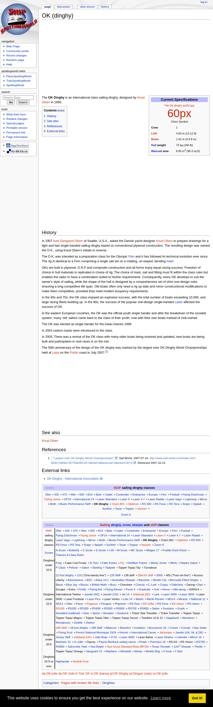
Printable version (16, 127)
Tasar (118, 508)
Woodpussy (63, 622)
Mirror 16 (196, 637)
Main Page (13, 46)
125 (79, 575)
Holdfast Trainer (137, 562)
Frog (59, 562)
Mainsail (156, 151)
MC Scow (137, 550)
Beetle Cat (159, 579)
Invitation (139, 627)
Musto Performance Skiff (75, 503)
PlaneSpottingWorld (18, 76)
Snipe (186, 503)
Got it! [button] (197, 698)
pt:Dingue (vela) (140, 673)
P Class (60, 567)
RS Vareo (193, 603)
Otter (69, 603)
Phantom (120, 603)
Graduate (145, 589)
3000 (159, 575)
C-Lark (152, 584)
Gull (156, 589)
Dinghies (108, 683)
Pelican (73, 567)
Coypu (164, 584)
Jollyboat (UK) (82, 637)
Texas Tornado (161, 646)
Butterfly (74, 550)
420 (56, 494)
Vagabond (172, 617)
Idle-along (179, 589)
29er (48, 494)
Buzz (113, 584)
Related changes (17, 118)
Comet (174, 627)
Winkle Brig (153, 651)
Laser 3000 (187, 594)
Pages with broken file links (80, 683)
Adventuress (75, 579)
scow (126, 525)
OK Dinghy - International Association (73, 478)
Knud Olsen (164, 241)
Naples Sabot (189, 562)
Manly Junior (159, 562)
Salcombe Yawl (77, 646)
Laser (179, 302)
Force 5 (130, 589)
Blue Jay (71, 584)
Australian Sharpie (123, 579)
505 (81, 494)
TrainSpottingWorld (18, 80)
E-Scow (101, 550)
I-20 (111, 550)
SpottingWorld (15, 85)
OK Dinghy (101, 503)
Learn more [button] (161, 698)
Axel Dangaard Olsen (68, 241)
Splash (197, 503)
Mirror (203, 499)
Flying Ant (96, 589)
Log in (204, 1)
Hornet (123, 632)
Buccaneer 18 (157, 627)
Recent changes (16, 55)
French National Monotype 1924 (96, 632)
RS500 (108, 608)
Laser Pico (93, 599)
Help (9, 64)
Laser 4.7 (139, 499)
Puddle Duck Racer (175, 550)
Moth (53, 503)
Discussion (63, 6)
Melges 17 (152, 550)
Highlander (62, 661)
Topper (129, 508)
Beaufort (125, 627)
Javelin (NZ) (92, 594)
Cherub (140, 584)
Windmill (125, 651)
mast (169, 261)
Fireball (174, 494)
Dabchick (177, 584)
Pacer (79, 603)
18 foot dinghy (79, 627)
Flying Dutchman (193, 494)
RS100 (60, 608)
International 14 (84, 499)
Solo (86, 613)
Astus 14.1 (102, 579)
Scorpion (168, 608)
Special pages (15, 123)
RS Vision (178, 603)
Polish (74, 353)
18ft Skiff (96, 627)
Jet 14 (125, 594)
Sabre (155, 608)
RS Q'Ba (148, 603)
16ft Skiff (61, 627)
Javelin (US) (110, 594)
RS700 (132, 608)
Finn (131, 256)
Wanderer (188, 617)
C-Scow (87, 550)
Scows (49, 552)
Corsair (185, 627)
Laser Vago (174, 499)
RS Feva (160, 503)
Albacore (111, 627)
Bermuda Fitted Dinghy (184, 579)
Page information (17, 136)
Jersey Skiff (63, 637)
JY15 (114, 637)
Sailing (105, 525)
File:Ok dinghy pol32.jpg (179, 105)
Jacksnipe (165, 632)
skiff (153, 525)
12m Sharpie (182, 646)
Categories (51, 683)
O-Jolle (78, 641)
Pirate (143, 641)
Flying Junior (52, 499)
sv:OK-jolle (160, 673)
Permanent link (15, 132)
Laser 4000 (127, 637)
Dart (200, 584)
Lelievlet (182, 637)
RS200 (72, 608)
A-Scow (60, 550)
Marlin (139, 599)
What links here (16, 114)
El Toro (94, 562)
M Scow (122, 550)
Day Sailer (200, 627)
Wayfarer (111, 651)
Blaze (59, 584)
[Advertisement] (127, 58)
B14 (90, 494)
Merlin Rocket (155, 599)
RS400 (96, 608)
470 (64, 494)
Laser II (124, 499)
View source (87, 6)
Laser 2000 (170, 594)
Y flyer (179, 651)
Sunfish (107, 508)
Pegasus (92, 603)
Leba (55, 353)
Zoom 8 (126, 514)
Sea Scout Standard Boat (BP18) (128, 646)
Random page (15, 59)
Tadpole (110, 567)
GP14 (67, 499)
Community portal (17, 51)
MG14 (171, 599)
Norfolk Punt (81, 661)
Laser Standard (107, 499)
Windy (138, 651)
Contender (122, 494)
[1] (106, 351)
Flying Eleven (113, 589)
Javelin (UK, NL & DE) (189, 632)
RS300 (84, 608)
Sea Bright (97, 646)
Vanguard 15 (94, 651)
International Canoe (143, 632)
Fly (122, 562)
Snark (181, 608)
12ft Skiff (115, 575)
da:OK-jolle (50, 673)
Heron (166, 589)
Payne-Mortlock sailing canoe (117, 641)
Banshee (144, 579)
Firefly (82, 589)
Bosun (84, 584)
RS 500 (146, 503)
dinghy (116, 525)
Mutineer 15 (63, 641)
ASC (89, 579)
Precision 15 (158, 641)
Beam (155, 139)
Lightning (190, 499)
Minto (173, 562)
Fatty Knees (109, 562)
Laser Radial (156, 499)
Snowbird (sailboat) (68, 613)
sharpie (137, 525)
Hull (153, 145)
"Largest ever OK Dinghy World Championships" (83, 458)
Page (47, 6)
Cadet (108, 494)
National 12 (198, 599)
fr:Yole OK (83, 673)
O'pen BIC (118, 503)
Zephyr (90, 622)
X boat (167, 651)
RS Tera (174, 503)
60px (179, 113)
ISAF (117, 488)
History (105, 6)
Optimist (133, 503)
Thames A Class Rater (70, 554)
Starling (97, 567)
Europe (153, 494)
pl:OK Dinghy (119, 673)
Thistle (198, 646)
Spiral (96, 613)
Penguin (106, 603)
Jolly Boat (101, 637)
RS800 (144, 608)
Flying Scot (65, 632)
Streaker (108, 613)
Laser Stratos (164, 637)
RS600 (120, 608)
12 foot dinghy (65, 575)
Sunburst (122, 613)
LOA (154, 133)
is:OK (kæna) (100, 673)
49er (73, 494)
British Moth (99, 584)
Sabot (85, 567)
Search (5, 91)
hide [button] (60, 110)
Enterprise (138, 494)
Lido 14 (127, 599)
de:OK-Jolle (66, 673)
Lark (156, 594)
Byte (99, 494)
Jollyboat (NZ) (141, 594)
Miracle (183, 599)
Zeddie (78, 622)
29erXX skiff (145, 575)
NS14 (59, 603)
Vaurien (142, 508)
